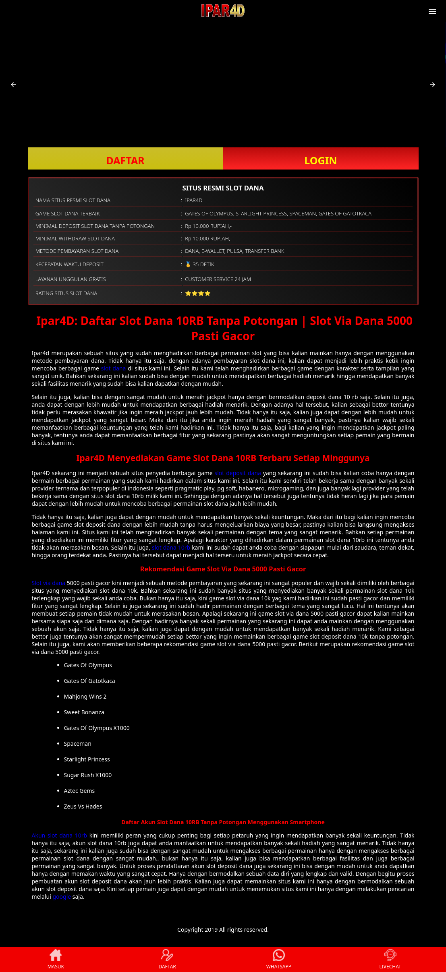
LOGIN (320, 160)
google (61, 896)
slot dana (113, 368)
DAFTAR (125, 160)
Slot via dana (49, 583)
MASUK (56, 959)
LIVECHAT (390, 959)
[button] (13, 84)
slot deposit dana (238, 473)
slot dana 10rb (171, 547)
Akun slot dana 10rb (59, 835)
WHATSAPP (278, 959)
